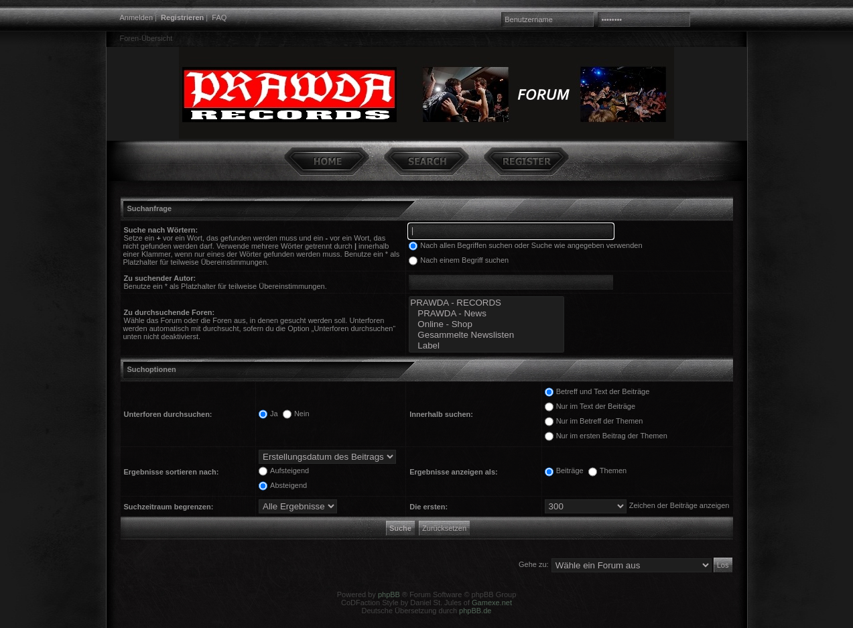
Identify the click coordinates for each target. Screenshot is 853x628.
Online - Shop (486, 324)
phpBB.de (475, 611)
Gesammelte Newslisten (486, 335)
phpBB (389, 594)
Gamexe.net (492, 603)
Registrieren (182, 17)
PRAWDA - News (486, 313)
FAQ (219, 17)
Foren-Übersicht (146, 38)
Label (486, 345)
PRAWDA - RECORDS (486, 303)
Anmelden (136, 17)
